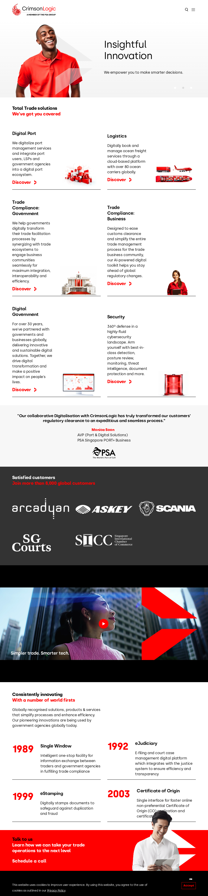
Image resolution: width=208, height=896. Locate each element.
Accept (188, 885)
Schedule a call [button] (31, 861)
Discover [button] (24, 182)
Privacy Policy (56, 890)
